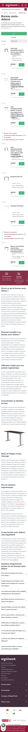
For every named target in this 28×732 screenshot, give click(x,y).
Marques (3, 675)
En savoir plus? (15, 730)
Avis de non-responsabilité (14, 724)
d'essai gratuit (10, 133)
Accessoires (4, 678)
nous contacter (14, 559)
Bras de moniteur (6, 673)
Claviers (3, 667)
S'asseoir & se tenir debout (8, 665)
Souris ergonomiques (7, 669)
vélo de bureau (20, 504)
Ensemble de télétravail (7, 680)
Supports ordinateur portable (9, 671)
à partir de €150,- (14, 139)
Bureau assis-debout (13, 13)
